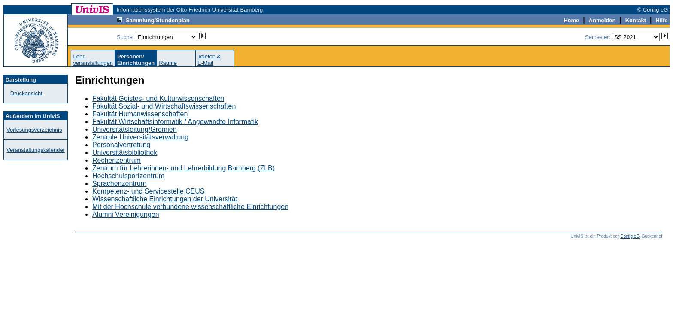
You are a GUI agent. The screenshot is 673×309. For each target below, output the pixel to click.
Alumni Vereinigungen (125, 214)
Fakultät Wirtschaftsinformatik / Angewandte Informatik (175, 121)
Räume (168, 63)
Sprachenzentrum (119, 183)
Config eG (630, 236)
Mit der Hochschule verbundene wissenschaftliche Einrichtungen (190, 206)
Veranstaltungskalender (35, 150)
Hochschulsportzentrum (128, 175)
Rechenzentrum (116, 160)
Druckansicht (26, 93)
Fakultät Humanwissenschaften (140, 114)
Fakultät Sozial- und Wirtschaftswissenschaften (164, 106)
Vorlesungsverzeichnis (34, 130)
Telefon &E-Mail (209, 59)
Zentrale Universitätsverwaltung (140, 137)
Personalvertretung (121, 144)
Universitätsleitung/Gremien (134, 129)
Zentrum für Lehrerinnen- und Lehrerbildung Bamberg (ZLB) (183, 168)
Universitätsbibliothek (124, 152)
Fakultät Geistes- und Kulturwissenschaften (158, 98)
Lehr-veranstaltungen (93, 59)
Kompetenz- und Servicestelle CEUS (148, 191)
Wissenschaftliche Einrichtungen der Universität (164, 199)
